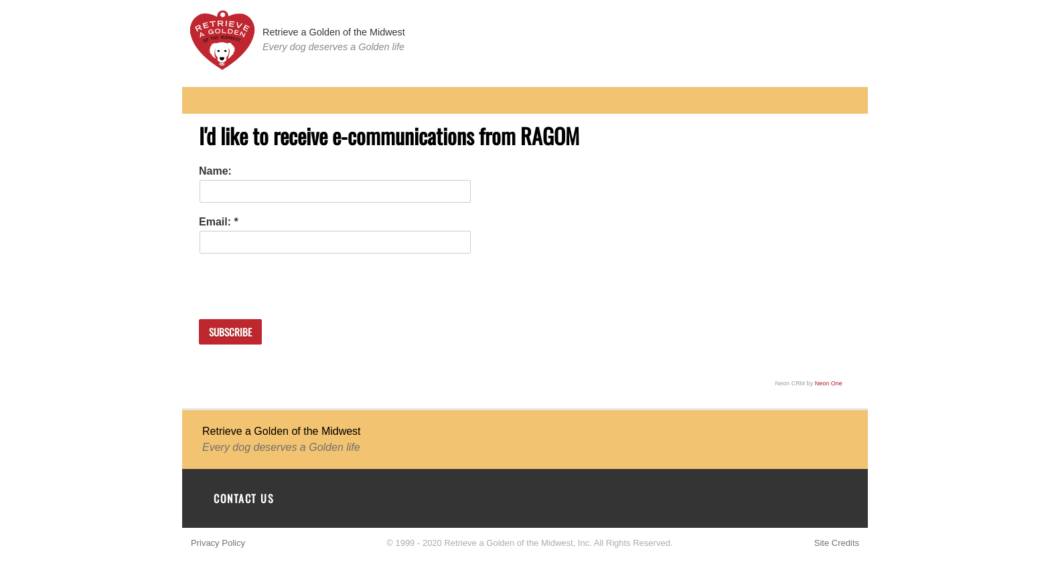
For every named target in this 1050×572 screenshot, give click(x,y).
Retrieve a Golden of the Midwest (333, 32)
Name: (215, 171)
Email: (216, 221)
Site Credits (836, 543)
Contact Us (244, 498)
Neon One (828, 383)
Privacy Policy (218, 543)
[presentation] (300, 280)
